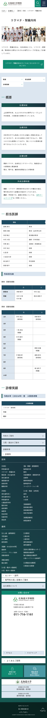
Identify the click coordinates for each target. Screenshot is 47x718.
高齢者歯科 (5, 555)
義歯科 (4, 549)
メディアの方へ (23, 712)
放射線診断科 (28, 510)
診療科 (10, 11)
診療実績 (6, 84)
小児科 (26, 499)
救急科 (4, 520)
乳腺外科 (5, 517)
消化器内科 (5, 478)
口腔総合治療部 (29, 566)
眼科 (25, 472)
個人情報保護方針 (23, 709)
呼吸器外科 (5, 499)
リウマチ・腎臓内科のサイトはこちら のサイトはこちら (23, 64)
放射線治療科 (28, 507)
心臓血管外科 (6, 502)
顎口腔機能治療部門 (30, 555)
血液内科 (5, 483)
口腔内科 (27, 536)
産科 (25, 494)
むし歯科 (5, 539)
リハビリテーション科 (31, 486)
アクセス (9, 653)
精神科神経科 (28, 480)
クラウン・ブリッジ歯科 (9, 552)
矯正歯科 (5, 563)
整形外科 (5, 505)
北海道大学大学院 (23, 688)
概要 (4, 79)
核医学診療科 (28, 513)
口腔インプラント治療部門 (32, 558)
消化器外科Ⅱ (6, 497)
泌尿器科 (5, 508)
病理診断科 (27, 520)
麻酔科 (4, 511)
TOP (3, 11)
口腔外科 (27, 539)
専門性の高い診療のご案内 (16, 579)
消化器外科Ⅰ (6, 494)
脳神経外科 (27, 483)
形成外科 (5, 514)
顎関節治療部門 (29, 552)
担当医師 (28, 79)
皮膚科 (26, 478)
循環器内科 (5, 480)
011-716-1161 (23, 614)
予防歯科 (5, 536)
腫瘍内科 (5, 486)
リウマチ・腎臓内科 (8, 472)
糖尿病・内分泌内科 (8, 475)
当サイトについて (23, 706)
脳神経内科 (27, 469)
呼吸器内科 (5, 469)
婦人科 (26, 497)
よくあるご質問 (13, 660)
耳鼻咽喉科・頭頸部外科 (32, 475)
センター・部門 (11, 575)
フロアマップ (32, 653)
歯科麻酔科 (27, 545)
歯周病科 (5, 542)
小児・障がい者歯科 (8, 570)
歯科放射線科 (28, 542)
